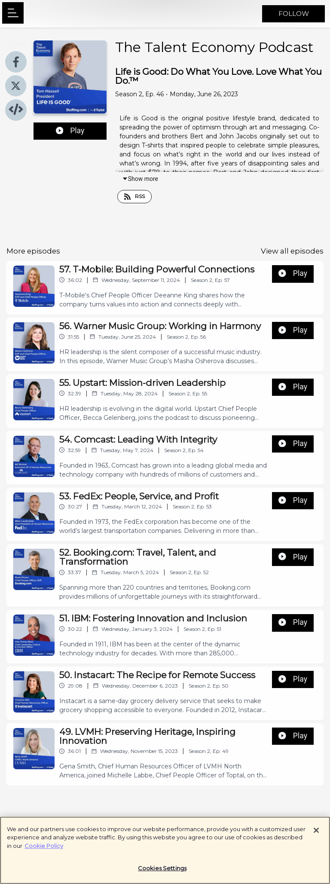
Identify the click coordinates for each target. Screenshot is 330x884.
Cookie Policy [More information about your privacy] (43, 849)
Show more (140, 178)
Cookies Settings (162, 872)
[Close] (316, 834)
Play (70, 130)
